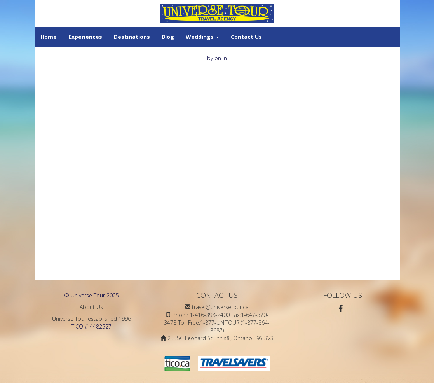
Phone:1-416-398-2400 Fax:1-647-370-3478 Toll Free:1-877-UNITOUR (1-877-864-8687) (217, 322)
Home (48, 36)
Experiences (85, 36)
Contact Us (246, 36)
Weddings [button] (202, 36)
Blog (168, 36)
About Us (91, 307)
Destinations (132, 36)
